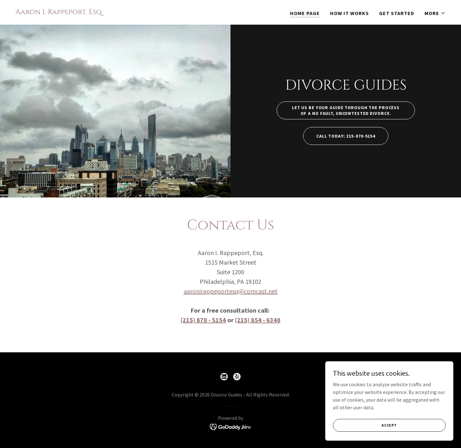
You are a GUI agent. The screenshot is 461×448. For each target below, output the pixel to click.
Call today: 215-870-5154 (345, 136)
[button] (435, 13)
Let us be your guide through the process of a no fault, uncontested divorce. (346, 110)
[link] (58, 12)
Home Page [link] (305, 13)
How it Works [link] (349, 13)
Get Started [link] (396, 13)
